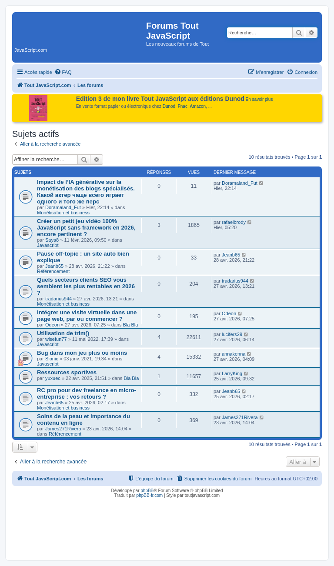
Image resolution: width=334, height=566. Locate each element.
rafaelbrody (234, 222)
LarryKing (232, 373)
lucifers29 (232, 334)
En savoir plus (259, 99)
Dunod (169, 106)
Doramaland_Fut (63, 207)
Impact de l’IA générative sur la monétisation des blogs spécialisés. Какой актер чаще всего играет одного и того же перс (86, 192)
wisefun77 (56, 339)
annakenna (233, 353)
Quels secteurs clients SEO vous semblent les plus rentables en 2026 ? (86, 286)
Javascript (48, 245)
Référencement (53, 271)
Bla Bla (130, 324)
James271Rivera (63, 428)
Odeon (52, 324)
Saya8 (52, 240)
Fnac (182, 106)
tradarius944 (58, 298)
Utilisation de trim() (63, 333)
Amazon (198, 106)
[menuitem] (63, 72)
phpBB (147, 490)
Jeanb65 (54, 266)
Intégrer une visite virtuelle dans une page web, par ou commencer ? (87, 315)
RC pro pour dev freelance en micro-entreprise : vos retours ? (86, 393)
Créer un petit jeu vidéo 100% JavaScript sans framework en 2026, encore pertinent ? (86, 227)
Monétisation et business (63, 212)
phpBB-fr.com (150, 495)
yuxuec (52, 378)
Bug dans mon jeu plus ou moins (82, 353)
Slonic (51, 358)
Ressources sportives (67, 372)
